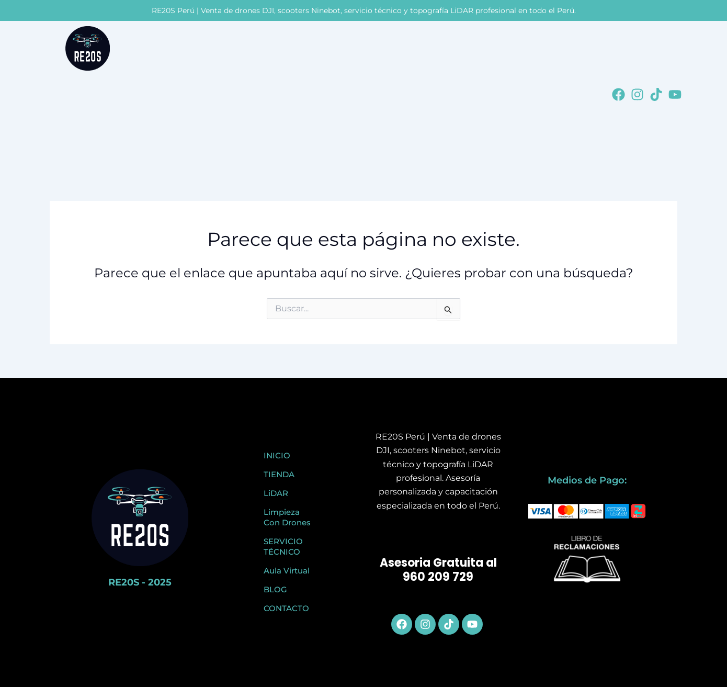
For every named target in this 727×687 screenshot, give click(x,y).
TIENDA (279, 474)
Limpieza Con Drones (287, 517)
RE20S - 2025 (140, 582)
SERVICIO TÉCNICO (283, 546)
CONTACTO (286, 608)
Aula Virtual (287, 571)
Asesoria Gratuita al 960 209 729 (438, 570)
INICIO (277, 455)
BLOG (275, 589)
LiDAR (276, 493)
